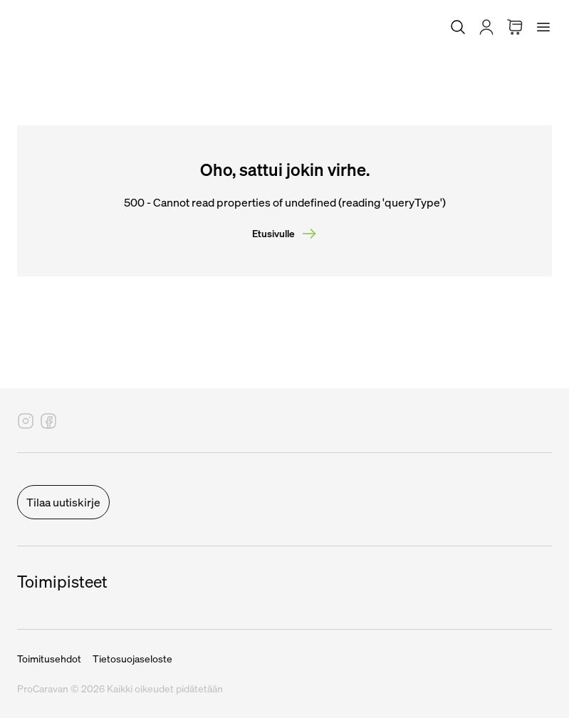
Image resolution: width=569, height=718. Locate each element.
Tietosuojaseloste (132, 658)
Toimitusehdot (49, 658)
